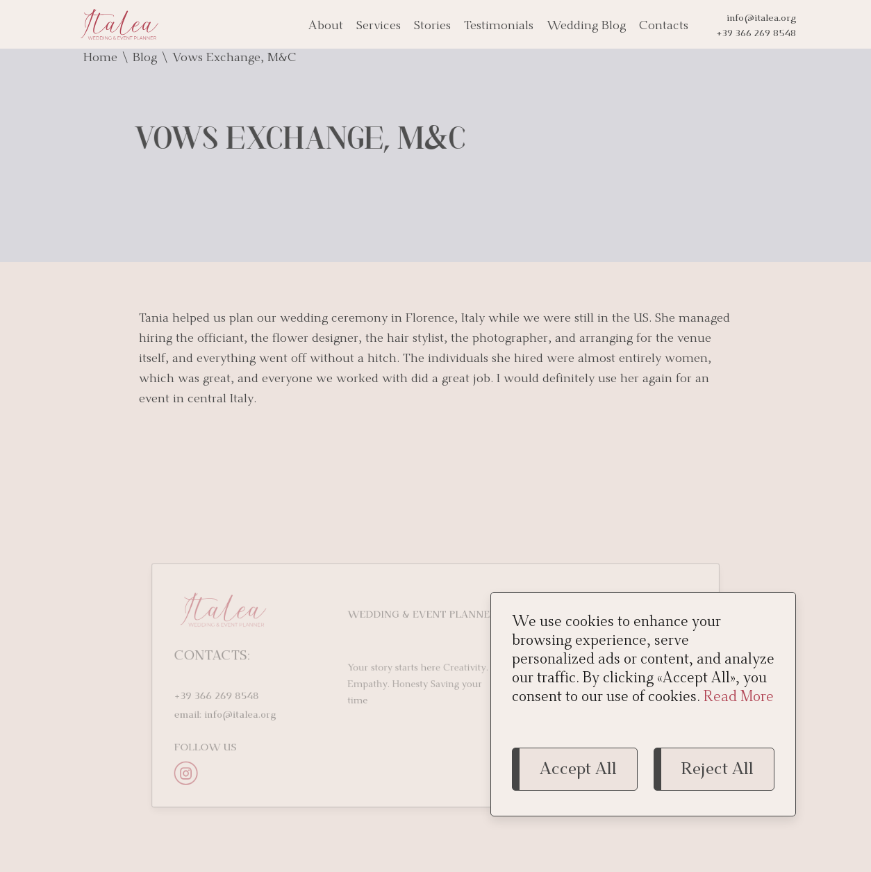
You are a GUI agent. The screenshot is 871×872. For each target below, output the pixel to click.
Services (378, 26)
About (325, 26)
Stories (432, 26)
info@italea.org (761, 19)
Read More (739, 698)
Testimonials (498, 26)
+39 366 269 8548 (756, 34)
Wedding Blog (586, 26)
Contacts (663, 26)
